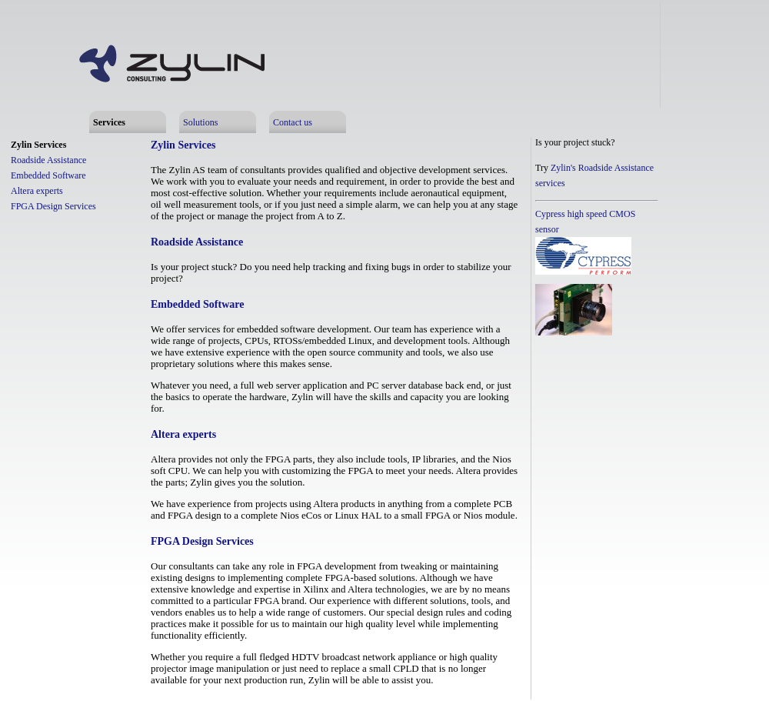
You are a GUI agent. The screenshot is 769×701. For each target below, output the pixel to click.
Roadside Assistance (48, 160)
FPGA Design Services (53, 206)
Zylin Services (38, 144)
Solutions (200, 122)
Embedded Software (48, 175)
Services (109, 122)
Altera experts (37, 190)
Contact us (292, 122)
